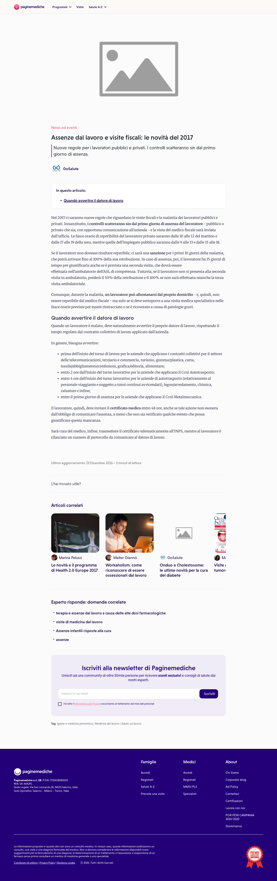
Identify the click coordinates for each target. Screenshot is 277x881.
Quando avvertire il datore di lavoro (93, 200)
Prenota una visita (153, 793)
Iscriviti (209, 694)
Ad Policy (232, 786)
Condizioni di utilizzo (26, 862)
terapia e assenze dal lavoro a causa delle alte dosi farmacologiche (111, 613)
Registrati (147, 779)
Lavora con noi (235, 808)
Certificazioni (234, 801)
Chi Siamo (232, 772)
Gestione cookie (66, 862)
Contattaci (232, 793)
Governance (234, 826)
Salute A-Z (97, 7)
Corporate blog (236, 779)
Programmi (61, 7)
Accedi (145, 772)
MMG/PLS (190, 786)
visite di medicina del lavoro (79, 622)
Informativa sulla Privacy (87, 703)
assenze (62, 639)
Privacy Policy (47, 862)
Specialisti (190, 793)
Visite (80, 7)
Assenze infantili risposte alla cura (83, 631)
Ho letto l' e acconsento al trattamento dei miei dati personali (109, 703)
